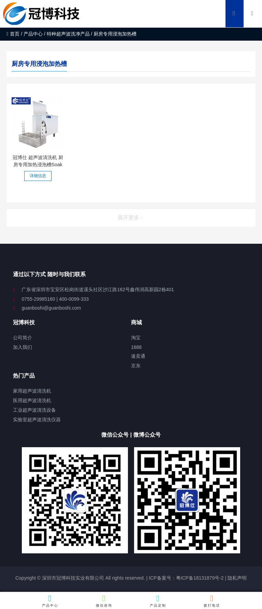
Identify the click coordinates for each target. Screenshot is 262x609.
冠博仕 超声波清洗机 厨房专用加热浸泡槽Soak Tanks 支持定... (38, 164)
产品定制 (158, 600)
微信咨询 (104, 600)
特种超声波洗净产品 (68, 34)
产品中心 (33, 34)
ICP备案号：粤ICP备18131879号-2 (185, 578)
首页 (12, 34)
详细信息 (38, 175)
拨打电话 (212, 600)
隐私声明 (237, 578)
